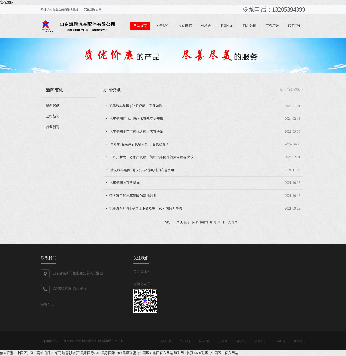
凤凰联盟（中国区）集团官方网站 (148, 353)
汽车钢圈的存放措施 (123, 183)
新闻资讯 (112, 89)
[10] (219, 222)
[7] (206, 222)
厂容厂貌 (272, 26)
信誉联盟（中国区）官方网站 (22, 353)
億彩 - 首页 (53, 353)
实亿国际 (6, 2)
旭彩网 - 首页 (183, 353)
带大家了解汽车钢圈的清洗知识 (131, 196)
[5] (198, 222)
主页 (279, 90)
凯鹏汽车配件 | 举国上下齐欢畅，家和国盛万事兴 (144, 208)
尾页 (234, 222)
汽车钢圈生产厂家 (111, 341)
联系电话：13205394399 (273, 9)
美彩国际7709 (90, 353)
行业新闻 (52, 127)
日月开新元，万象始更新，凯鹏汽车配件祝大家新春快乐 (149, 157)
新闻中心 (227, 26)
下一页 (226, 222)
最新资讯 (52, 105)
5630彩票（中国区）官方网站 (216, 353)
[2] (185, 222)
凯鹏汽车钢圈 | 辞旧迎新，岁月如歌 (134, 106)
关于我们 (162, 26)
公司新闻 (52, 116)
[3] (190, 222)
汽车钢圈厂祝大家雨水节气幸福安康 (134, 118)
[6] (202, 222)
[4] (194, 222)
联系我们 (295, 26)
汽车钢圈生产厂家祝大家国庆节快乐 (134, 131)
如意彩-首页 (71, 353)
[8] (210, 222)
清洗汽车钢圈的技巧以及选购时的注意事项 (140, 170)
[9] (214, 222)
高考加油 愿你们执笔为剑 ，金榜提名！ (137, 144)
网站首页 (140, 26)
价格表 (206, 26)
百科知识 (249, 26)
